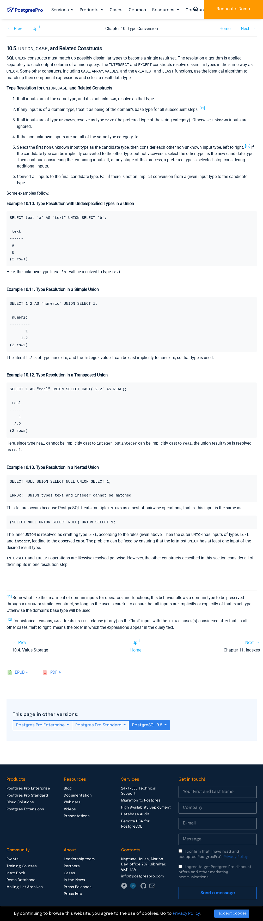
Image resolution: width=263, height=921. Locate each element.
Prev (18, 28)
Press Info (73, 889)
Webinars (72, 798)
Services (60, 10)
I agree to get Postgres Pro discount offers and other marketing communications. (215, 868)
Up (35, 28)
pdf (53, 668)
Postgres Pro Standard (99, 721)
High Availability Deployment (146, 803)
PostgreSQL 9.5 (147, 721)
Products (90, 10)
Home (224, 28)
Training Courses (22, 862)
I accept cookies (232, 913)
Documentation (78, 791)
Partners (72, 862)
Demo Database (21, 875)
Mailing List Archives (25, 882)
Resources (163, 10)
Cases (116, 10)
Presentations (77, 812)
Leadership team (79, 855)
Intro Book (16, 869)
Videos (70, 805)
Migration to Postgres (141, 796)
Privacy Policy (235, 852)
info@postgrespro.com (142, 872)
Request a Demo (233, 9)
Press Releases (77, 882)
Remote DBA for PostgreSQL (135, 819)
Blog (68, 784)
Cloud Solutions (20, 798)
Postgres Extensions (25, 805)
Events (13, 855)
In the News (74, 875)
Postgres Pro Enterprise (41, 721)
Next (245, 28)
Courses (137, 10)
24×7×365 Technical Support (138, 786)
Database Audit (135, 810)
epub (20, 668)
